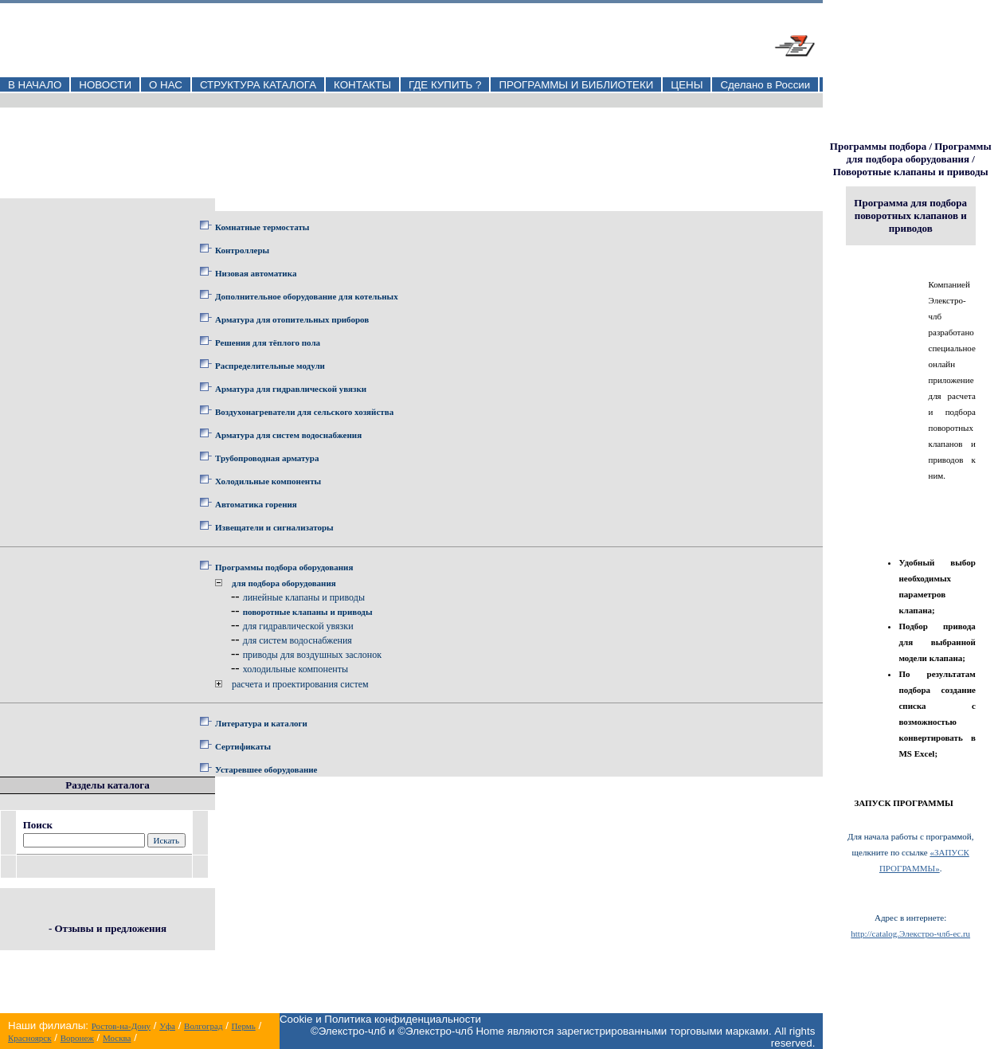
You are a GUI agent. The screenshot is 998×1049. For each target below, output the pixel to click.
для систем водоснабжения (297, 640)
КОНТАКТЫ (362, 85)
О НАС (165, 85)
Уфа (167, 1026)
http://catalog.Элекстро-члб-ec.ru (910, 933)
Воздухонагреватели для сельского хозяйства (304, 412)
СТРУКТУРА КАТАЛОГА (258, 85)
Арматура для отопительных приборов (292, 319)
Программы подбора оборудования (284, 567)
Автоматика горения (256, 504)
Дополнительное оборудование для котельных (306, 296)
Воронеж (77, 1038)
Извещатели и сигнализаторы (274, 527)
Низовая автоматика (255, 273)
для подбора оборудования (284, 583)
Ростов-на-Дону (121, 1026)
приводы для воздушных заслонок (312, 654)
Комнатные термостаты (262, 227)
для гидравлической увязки (298, 626)
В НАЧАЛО (34, 85)
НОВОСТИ (105, 85)
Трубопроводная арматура (267, 458)
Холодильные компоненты (268, 481)
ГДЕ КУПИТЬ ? (445, 85)
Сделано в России (765, 85)
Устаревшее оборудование (266, 769)
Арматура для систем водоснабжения (288, 435)
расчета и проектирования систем (300, 684)
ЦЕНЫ (687, 85)
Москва (117, 1038)
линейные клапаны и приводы (304, 597)
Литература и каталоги (261, 723)
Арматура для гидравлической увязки (290, 388)
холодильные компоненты (295, 669)
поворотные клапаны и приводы (308, 611)
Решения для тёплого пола (267, 342)
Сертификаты (243, 746)
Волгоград (203, 1026)
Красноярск (30, 1038)
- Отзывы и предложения (107, 928)
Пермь (244, 1026)
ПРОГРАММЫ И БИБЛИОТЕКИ (576, 85)
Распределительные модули (270, 365)
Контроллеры (242, 250)
